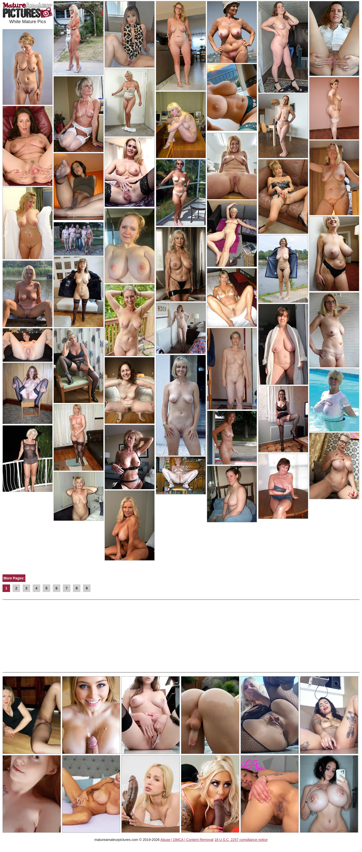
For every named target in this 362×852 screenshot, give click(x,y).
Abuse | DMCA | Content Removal (186, 840)
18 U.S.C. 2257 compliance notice (241, 840)
